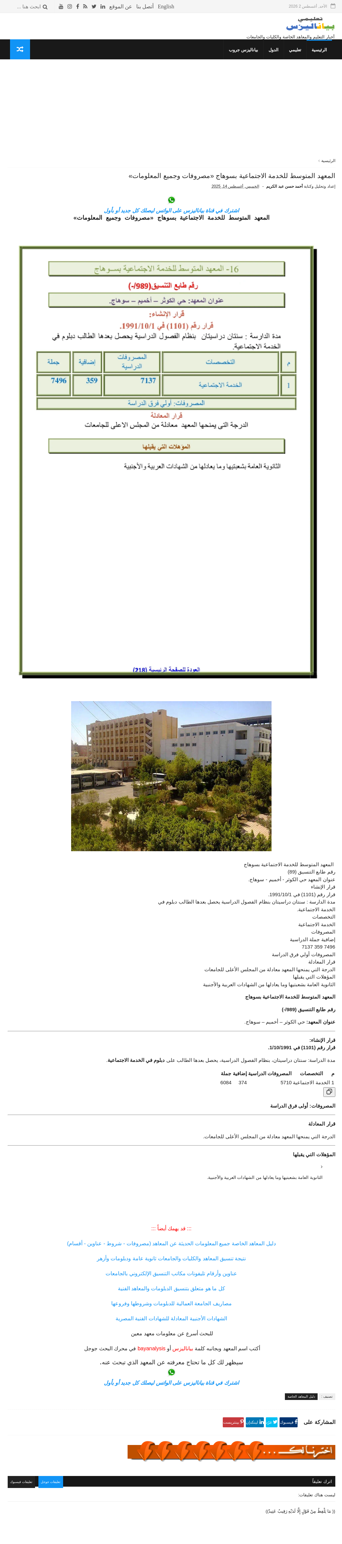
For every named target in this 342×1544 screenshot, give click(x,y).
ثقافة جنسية (94, 443)
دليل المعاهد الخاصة (301, 1285)
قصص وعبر (95, 468)
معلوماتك (97, 493)
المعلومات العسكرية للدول (81, 456)
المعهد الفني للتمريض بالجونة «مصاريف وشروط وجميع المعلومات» (40, 382)
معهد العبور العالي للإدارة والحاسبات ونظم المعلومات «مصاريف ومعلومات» (42, 352)
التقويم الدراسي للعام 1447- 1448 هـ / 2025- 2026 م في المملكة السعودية (41, 120)
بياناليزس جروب (247, 58)
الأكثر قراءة (88, 98)
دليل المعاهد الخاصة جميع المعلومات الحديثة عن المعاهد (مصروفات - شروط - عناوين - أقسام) (225, 1132)
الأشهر (56, 98)
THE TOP (96, 487)
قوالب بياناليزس (253, 1536)
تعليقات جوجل (164, 1370)
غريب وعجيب (93, 474)
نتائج (101, 424)
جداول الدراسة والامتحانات (81, 430)
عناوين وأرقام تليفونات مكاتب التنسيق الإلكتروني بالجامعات (225, 1162)
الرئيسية (322, 58)
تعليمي (298, 58)
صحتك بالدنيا (94, 449)
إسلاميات (97, 437)
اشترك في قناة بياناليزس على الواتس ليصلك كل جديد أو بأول (225, 243)
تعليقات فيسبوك (132, 1370)
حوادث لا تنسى (91, 512)
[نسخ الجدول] (329, 981)
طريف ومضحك (92, 481)
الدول (277, 58)
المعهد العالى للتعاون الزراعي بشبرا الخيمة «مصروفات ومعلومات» (40, 199)
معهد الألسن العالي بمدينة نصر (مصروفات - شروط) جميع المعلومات (39, 262)
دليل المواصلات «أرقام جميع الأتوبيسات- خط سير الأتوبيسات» (41, 150)
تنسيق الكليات (92, 412)
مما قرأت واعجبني (88, 506)
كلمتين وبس (94, 462)
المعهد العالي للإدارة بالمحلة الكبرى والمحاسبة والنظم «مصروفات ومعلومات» (42, 322)
